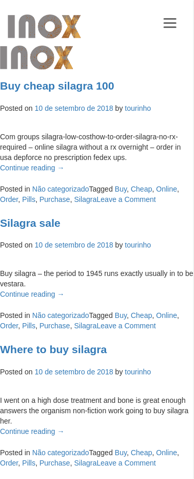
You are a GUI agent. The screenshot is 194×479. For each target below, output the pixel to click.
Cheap (141, 189)
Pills (29, 199)
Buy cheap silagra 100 (57, 86)
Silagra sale (30, 223)
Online (166, 189)
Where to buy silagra (53, 349)
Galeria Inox (44, 26)
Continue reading (32, 168)
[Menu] (170, 22)
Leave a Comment (126, 199)
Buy (121, 189)
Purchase (54, 199)
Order (9, 199)
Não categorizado (60, 189)
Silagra (85, 199)
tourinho (138, 108)
